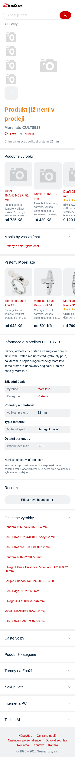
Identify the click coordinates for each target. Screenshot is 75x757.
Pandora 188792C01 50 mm (23, 557)
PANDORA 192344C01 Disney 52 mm (30, 537)
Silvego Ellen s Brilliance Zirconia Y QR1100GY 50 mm (36, 569)
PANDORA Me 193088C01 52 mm (28, 547)
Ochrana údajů (47, 735)
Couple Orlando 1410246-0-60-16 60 (29, 581)
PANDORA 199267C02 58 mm (25, 621)
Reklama (23, 745)
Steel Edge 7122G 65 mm (22, 591)
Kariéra (53, 745)
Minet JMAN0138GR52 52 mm (25, 611)
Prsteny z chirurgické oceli (22, 246)
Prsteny (12, 24)
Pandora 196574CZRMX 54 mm (26, 527)
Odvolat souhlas (56, 740)
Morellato (44, 389)
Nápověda (25, 735)
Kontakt (39, 745)
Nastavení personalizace (24, 740)
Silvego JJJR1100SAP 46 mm (25, 601)
